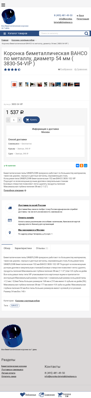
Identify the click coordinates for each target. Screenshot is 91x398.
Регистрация (83, 19)
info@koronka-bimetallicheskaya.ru (61, 376)
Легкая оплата (8, 373)
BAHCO (14, 305)
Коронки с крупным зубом (27, 301)
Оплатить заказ (8, 376)
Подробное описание (14, 190)
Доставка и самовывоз (12, 369)
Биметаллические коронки (14, 366)
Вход (81, 15)
